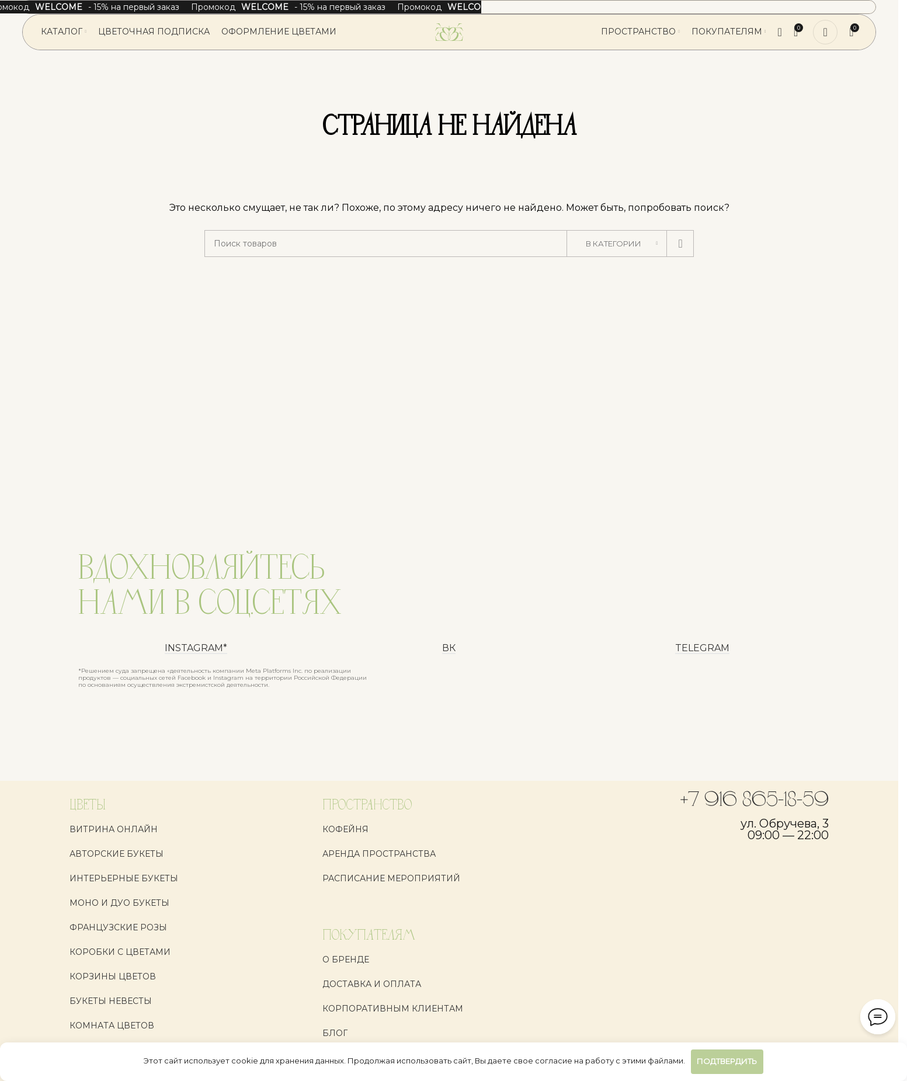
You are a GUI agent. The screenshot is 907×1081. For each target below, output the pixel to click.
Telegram (702, 649)
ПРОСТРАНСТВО (367, 805)
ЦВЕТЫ (87, 805)
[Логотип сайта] (449, 31)
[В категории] (617, 243)
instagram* (196, 649)
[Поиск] (780, 32)
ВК (449, 649)
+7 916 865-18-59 (754, 800)
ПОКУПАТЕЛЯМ (368, 936)
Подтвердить (727, 1061)
